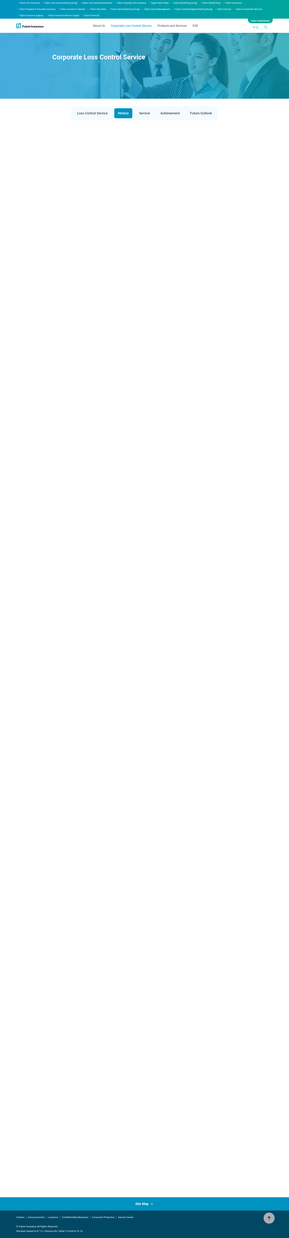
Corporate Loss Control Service (131, 8)
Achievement (170, 113)
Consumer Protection (103, 1217)
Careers (20, 1217)
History (123, 113)
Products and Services (172, 8)
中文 (256, 9)
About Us (99, 8)
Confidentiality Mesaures (75, 1217)
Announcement (36, 1217)
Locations (53, 1217)
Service (144, 113)
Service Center (126, 1217)
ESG (195, 8)
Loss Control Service (92, 113)
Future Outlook (201, 113)
